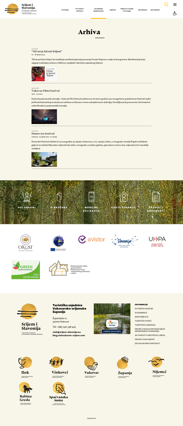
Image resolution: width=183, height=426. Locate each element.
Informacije (142, 10)
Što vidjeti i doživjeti (79, 10)
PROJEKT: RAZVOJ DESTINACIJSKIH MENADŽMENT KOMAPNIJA (150, 330)
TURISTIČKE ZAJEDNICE (145, 325)
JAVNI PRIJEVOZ (141, 317)
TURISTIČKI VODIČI (143, 321)
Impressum (91, 418)
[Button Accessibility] (175, 17)
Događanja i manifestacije (98, 10)
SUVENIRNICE (141, 312)
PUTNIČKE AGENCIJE (144, 308)
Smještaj (113, 10)
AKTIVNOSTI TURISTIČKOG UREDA (150, 335)
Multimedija (155, 10)
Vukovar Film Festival (46, 90)
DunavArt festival (43, 133)
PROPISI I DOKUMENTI (145, 339)
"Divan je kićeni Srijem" (47, 51)
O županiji (64, 10)
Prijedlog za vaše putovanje (126, 10)
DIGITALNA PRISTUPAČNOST (147, 343)
